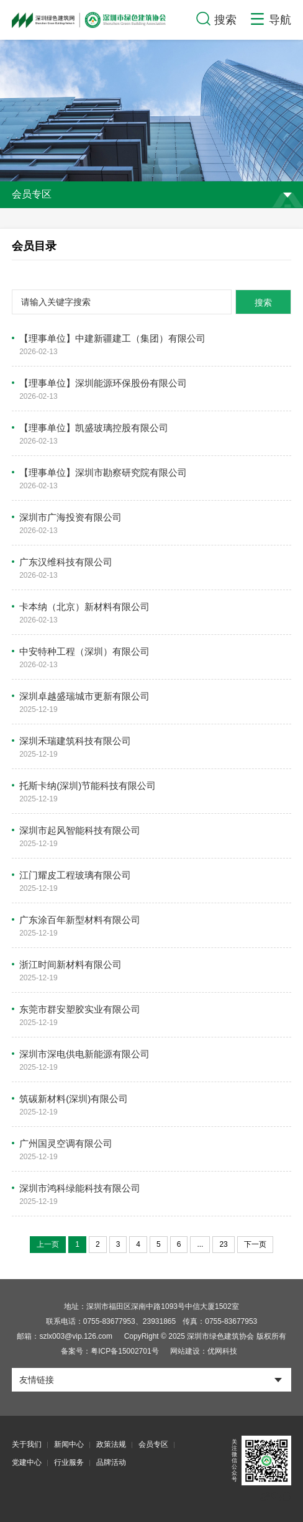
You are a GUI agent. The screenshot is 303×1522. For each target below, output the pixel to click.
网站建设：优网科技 (203, 1351)
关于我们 (27, 1444)
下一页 (255, 1244)
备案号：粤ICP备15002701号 (109, 1351)
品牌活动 (111, 1462)
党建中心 (27, 1462)
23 (223, 1244)
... (200, 1244)
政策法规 (111, 1444)
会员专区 (153, 1444)
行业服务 (69, 1462)
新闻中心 (69, 1444)
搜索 (263, 303)
